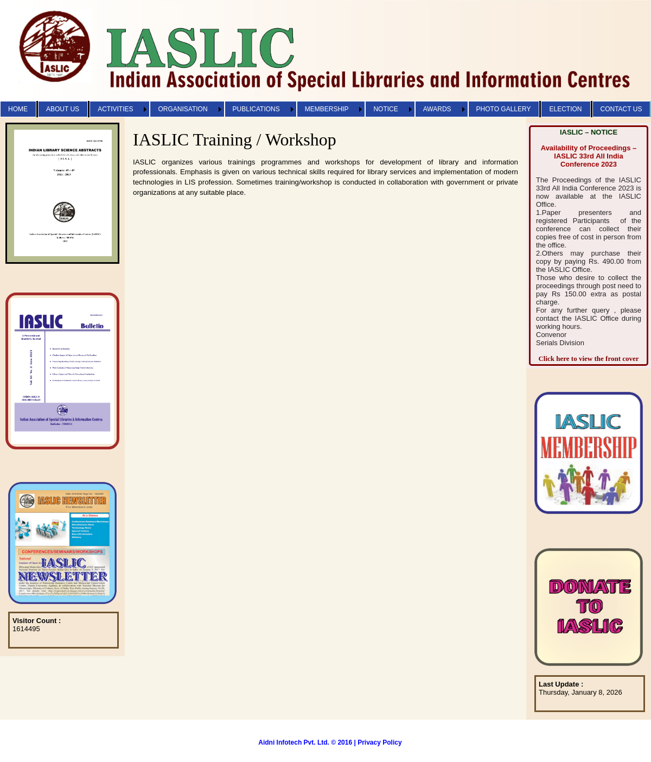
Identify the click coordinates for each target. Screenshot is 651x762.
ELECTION (565, 109)
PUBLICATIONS (256, 109)
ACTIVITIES (115, 109)
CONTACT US (621, 109)
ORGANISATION (182, 109)
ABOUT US (62, 109)
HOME (18, 109)
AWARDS (437, 109)
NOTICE (385, 109)
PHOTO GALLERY (503, 109)
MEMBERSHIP (327, 109)
